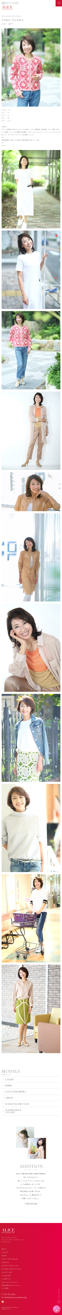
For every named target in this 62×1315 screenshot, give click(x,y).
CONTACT (6, 1279)
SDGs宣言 (5, 1288)
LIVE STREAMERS (10, 1259)
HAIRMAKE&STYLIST (12, 1269)
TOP (3, 16)
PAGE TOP (59, 1294)
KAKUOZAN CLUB (10, 1266)
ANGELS (5, 1262)
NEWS (4, 1249)
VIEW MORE (31, 1203)
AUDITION (7, 1272)
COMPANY (6, 1276)
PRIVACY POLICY (10, 1282)
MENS (4, 1256)
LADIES (8, 16)
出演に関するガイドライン (11, 1285)
